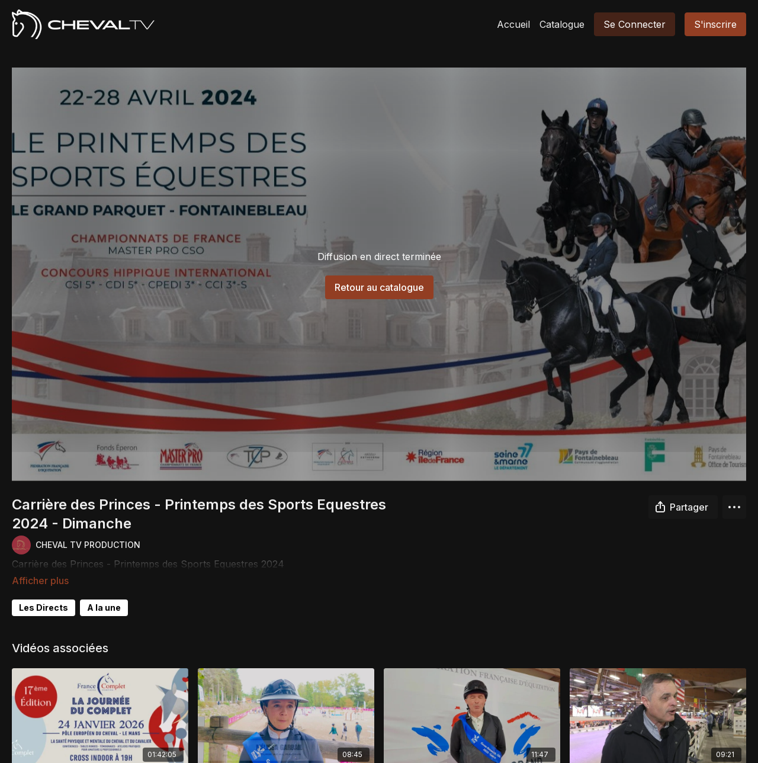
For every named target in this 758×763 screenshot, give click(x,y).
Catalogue (561, 24)
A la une (104, 591)
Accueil (513, 24)
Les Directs (43, 591)
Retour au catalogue (379, 287)
